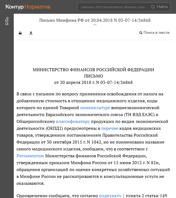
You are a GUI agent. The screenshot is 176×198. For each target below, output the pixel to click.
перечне (109, 128)
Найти (159, 7)
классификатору (73, 121)
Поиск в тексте (156, 32)
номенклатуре (95, 108)
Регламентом (30, 156)
